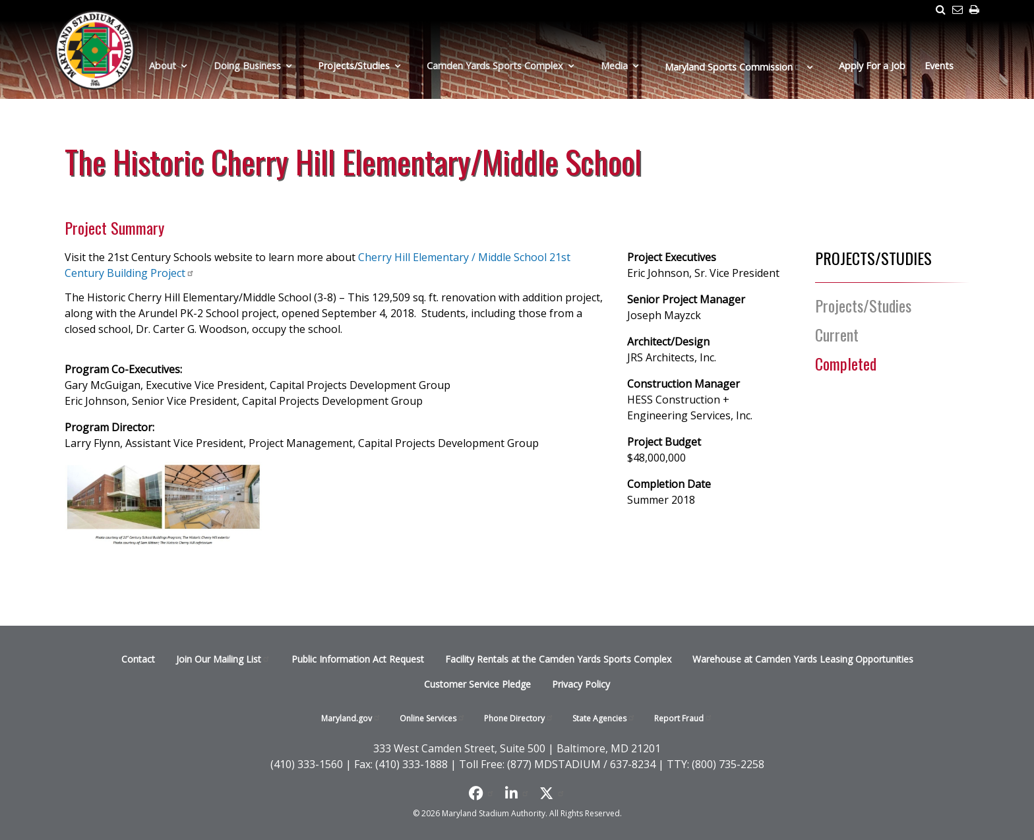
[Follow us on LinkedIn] (517, 793)
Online (433, 718)
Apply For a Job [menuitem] (872, 65)
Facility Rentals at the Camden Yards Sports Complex (558, 659)
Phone (519, 718)
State (604, 718)
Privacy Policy (581, 684)
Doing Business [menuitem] (247, 65)
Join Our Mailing (223, 659)
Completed (845, 363)
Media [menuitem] (614, 65)
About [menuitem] (162, 65)
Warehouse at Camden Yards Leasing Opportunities (802, 659)
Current (837, 334)
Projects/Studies (863, 305)
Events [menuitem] (939, 65)
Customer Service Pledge (477, 684)
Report (683, 718)
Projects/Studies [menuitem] (354, 65)
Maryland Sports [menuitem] (733, 67)
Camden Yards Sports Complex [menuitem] (495, 65)
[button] (163, 504)
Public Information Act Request (357, 659)
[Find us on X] (552, 793)
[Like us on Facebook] (482, 793)
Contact (138, 659)
